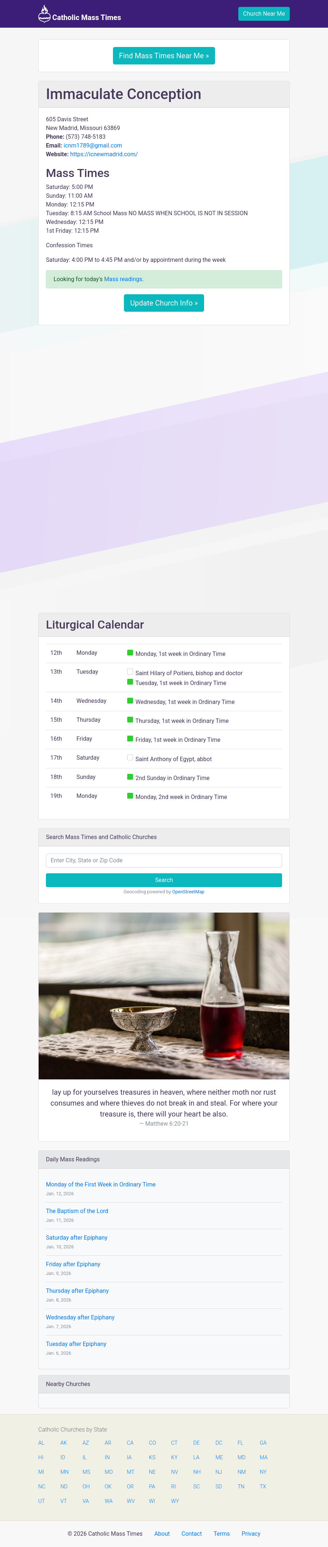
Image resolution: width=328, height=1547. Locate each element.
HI (40, 1458)
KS (152, 1458)
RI (173, 1487)
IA (129, 1458)
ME (219, 1458)
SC (196, 1487)
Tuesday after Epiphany (76, 1344)
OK (108, 1487)
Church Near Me (264, 13)
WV (130, 1501)
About (162, 1533)
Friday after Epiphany (73, 1264)
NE (152, 1472)
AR (108, 1443)
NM (241, 1472)
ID (62, 1458)
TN (241, 1487)
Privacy (251, 1533)
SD (218, 1487)
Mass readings (123, 279)
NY (263, 1472)
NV (174, 1472)
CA (130, 1443)
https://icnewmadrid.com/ (104, 154)
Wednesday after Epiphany (80, 1317)
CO (152, 1443)
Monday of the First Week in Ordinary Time (101, 1184)
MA (263, 1458)
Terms (222, 1533)
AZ (86, 1443)
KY (174, 1458)
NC (42, 1487)
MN (64, 1472)
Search (164, 880)
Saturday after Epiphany (77, 1237)
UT (41, 1501)
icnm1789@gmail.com (92, 145)
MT (130, 1472)
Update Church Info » (164, 303)
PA (152, 1487)
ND (64, 1487)
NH (196, 1472)
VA (86, 1501)
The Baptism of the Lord (77, 1211)
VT (63, 1501)
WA (108, 1501)
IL (85, 1458)
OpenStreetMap (188, 891)
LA (196, 1458)
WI (152, 1501)
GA (263, 1443)
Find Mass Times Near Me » (164, 55)
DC (218, 1443)
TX (263, 1487)
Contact (191, 1533)
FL (240, 1443)
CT (174, 1443)
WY (175, 1501)
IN (107, 1458)
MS (86, 1472)
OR (130, 1487)
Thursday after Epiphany (77, 1290)
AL (41, 1443)
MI (41, 1472)
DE (196, 1443)
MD (241, 1458)
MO (108, 1472)
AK (63, 1443)
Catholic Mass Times (79, 14)
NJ (218, 1472)
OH (86, 1487)
